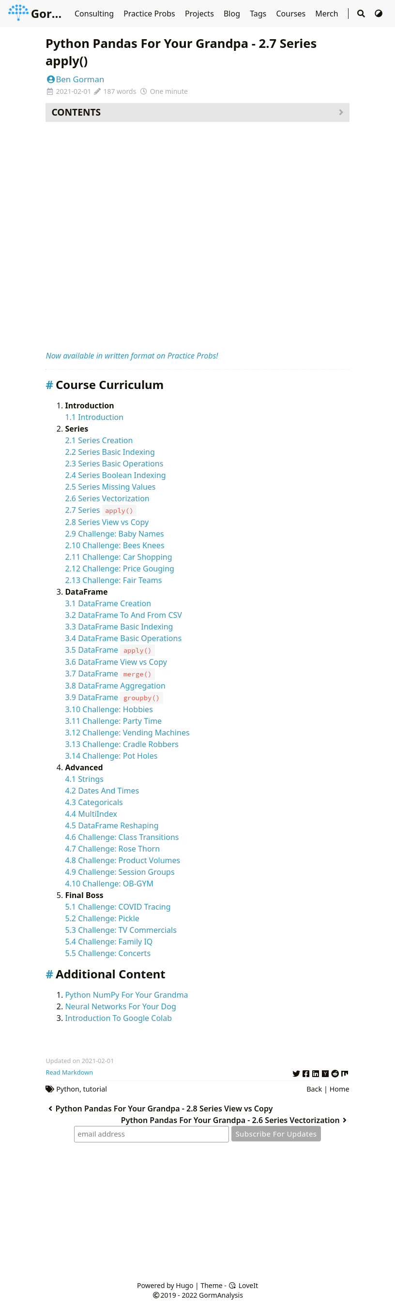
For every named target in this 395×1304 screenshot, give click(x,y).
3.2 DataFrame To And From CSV (123, 615)
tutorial (95, 1089)
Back (314, 1089)
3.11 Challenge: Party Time (113, 721)
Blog (233, 13)
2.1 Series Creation (99, 440)
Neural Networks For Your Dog (120, 1006)
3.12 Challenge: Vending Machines (127, 732)
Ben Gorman (75, 79)
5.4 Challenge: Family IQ (108, 941)
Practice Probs (150, 13)
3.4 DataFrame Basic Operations (123, 638)
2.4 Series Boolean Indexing (115, 475)
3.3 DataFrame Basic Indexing (119, 626)
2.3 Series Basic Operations (114, 463)
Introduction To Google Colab (118, 1018)
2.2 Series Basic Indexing (109, 452)
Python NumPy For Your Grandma (126, 994)
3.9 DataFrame (114, 697)
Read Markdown (69, 1072)
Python (67, 1089)
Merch (327, 13)
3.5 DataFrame (109, 650)
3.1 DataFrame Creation (108, 603)
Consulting (95, 13)
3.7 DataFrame (109, 673)
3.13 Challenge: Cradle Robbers (122, 744)
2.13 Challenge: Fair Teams (113, 580)
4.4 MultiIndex (91, 814)
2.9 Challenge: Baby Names (114, 533)
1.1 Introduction (94, 417)
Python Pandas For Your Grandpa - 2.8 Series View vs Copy (159, 1108)
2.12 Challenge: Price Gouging (119, 568)
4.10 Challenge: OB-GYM (109, 883)
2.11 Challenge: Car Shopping (118, 557)
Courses (291, 13)
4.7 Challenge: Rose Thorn (112, 848)
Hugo (184, 1285)
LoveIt (243, 1285)
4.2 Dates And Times (102, 790)
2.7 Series (101, 510)
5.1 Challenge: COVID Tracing (117, 906)
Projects (200, 13)
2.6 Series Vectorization (107, 498)
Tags (259, 13)
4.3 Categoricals (93, 802)
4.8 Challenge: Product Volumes (122, 860)
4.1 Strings (84, 779)
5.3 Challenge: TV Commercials (120, 930)
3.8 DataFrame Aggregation (115, 685)
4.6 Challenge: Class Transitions (122, 837)
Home (339, 1089)
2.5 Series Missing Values (110, 486)
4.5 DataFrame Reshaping (111, 825)
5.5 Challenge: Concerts (108, 953)
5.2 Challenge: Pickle (102, 918)
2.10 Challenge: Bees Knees (114, 545)
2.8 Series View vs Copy (107, 522)
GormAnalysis (59, 13)
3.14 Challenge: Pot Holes (111, 755)
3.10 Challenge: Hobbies (108, 709)
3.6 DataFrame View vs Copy (116, 662)
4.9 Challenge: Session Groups (119, 872)
